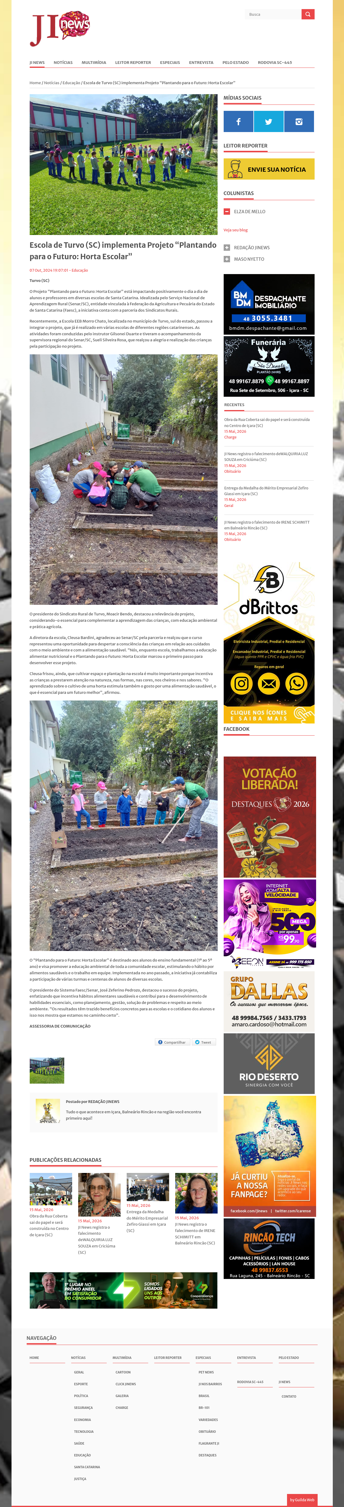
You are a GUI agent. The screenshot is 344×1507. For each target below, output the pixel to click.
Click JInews (126, 1384)
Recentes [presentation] (234, 404)
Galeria (122, 1396)
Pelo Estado (235, 63)
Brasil (204, 1396)
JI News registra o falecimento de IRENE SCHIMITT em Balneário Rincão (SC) (195, 1234)
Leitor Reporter (133, 63)
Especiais (170, 63)
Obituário (232, 471)
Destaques (208, 1455)
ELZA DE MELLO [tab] (245, 211)
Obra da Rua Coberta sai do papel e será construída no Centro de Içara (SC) (49, 1225)
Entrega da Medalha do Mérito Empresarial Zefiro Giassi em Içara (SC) (147, 1221)
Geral (228, 505)
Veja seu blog (236, 230)
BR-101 (204, 1408)
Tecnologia (84, 1432)
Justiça (80, 1479)
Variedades (208, 1420)
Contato (289, 1397)
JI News (37, 63)
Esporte (81, 1384)
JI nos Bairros (210, 1384)
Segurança (83, 1408)
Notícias (63, 63)
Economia (82, 1420)
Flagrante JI (209, 1444)
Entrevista (201, 63)
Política (81, 1396)
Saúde (79, 1444)
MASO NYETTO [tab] (244, 259)
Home (36, 82)
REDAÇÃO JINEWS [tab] (247, 247)
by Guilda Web (302, 1500)
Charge (230, 437)
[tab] (234, 405)
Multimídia (94, 63)
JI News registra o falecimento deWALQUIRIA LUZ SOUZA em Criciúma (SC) (96, 1240)
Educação (71, 82)
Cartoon (123, 1372)
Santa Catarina (87, 1467)
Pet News (206, 1372)
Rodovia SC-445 (275, 63)
